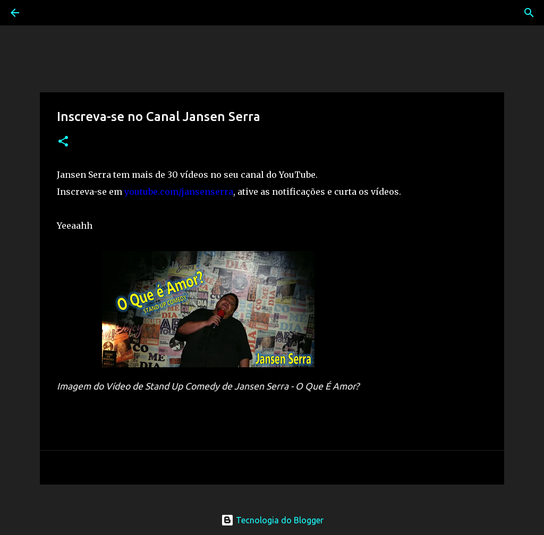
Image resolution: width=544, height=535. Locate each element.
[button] (63, 142)
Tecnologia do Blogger (272, 520)
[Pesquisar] (44, 12)
